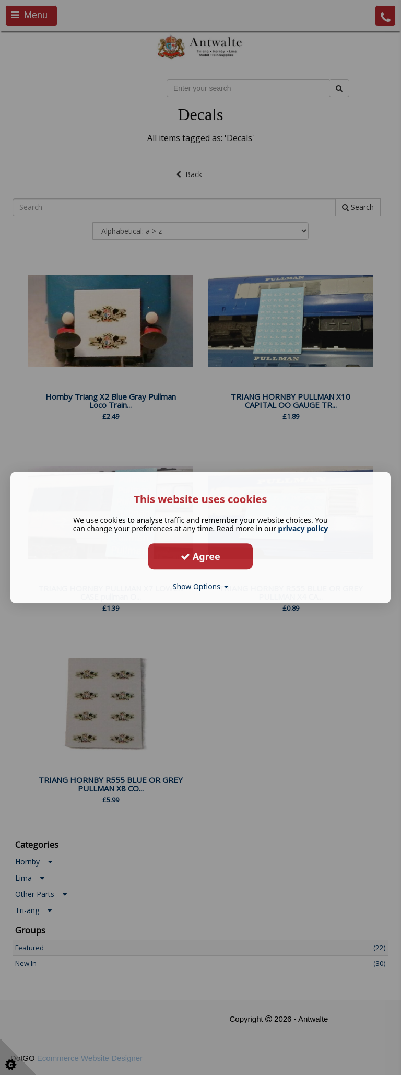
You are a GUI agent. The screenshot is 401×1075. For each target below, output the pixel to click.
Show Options (201, 586)
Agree (200, 556)
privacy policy (303, 528)
